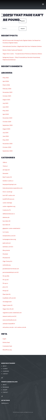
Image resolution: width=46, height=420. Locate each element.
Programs (6, 387)
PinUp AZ (5, 290)
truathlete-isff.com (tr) (9, 298)
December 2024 (7, 118)
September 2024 (7, 125)
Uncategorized (7, 301)
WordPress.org (7, 349)
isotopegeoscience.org (9, 239)
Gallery (5, 389)
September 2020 (7, 151)
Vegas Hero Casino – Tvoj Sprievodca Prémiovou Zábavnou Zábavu (22, 53)
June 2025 (6, 107)
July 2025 (5, 103)
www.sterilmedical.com (9, 320)
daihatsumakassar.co (9, 213)
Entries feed (6, 342)
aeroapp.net (6, 169)
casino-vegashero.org (9, 206)
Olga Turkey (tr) (7, 261)
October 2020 (7, 147)
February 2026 (7, 88)
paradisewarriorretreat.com (11, 268)
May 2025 (6, 110)
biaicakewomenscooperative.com (12, 188)
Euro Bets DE (6, 221)
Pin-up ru (5, 283)
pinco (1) (5, 287)
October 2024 (7, 121)
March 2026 (6, 85)
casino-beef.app (7, 202)
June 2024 (6, 136)
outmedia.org (6, 265)
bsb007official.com (8, 199)
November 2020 (7, 143)
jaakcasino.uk (7, 243)
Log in (4, 338)
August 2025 (6, 99)
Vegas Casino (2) (7, 305)
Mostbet (5, 254)
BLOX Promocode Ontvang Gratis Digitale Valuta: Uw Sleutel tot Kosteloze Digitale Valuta (21, 41)
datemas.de (6, 217)
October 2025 (7, 96)
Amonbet (5, 173)
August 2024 (6, 129)
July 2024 (5, 132)
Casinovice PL (7, 210)
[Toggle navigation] (43, 4)
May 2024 (6, 140)
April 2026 (6, 81)
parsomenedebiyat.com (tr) (11, 272)
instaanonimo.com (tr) (9, 235)
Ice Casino (6, 232)
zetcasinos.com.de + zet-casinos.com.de (14, 327)
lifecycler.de (6, 250)
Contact (5, 373)
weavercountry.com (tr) (9, 316)
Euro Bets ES (6, 224)
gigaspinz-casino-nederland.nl (11, 228)
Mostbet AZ (6, 257)
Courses (5, 368)
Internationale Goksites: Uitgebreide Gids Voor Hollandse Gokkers (22, 46)
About (5, 366)
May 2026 (6, 77)
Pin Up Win (6, 276)
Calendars (6, 371)
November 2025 (7, 92)
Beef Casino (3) (7, 177)
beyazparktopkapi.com (9, 184)
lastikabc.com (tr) (8, 246)
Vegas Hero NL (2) (8, 309)
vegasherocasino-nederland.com (12, 312)
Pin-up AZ (6, 279)
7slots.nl (5, 166)
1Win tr (5, 162)
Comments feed (7, 346)
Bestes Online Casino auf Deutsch (12, 50)
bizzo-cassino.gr (7, 191)
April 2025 (6, 114)
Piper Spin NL (7, 294)
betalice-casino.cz (8, 180)
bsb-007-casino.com (9, 195)
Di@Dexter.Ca (4, 403)
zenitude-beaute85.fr (9, 323)
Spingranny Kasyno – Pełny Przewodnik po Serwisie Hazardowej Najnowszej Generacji (21, 58)
